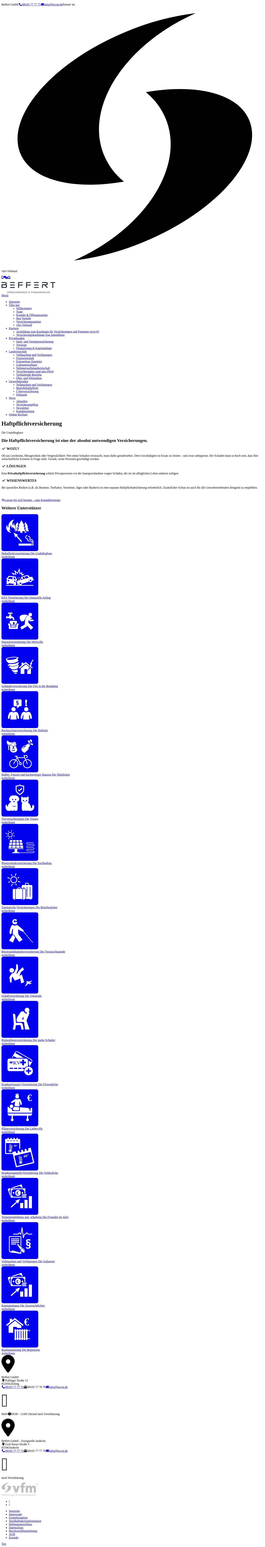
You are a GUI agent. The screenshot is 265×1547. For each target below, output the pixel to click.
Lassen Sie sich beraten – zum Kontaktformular (31, 500)
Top (3, 1543)
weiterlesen (8, 556)
